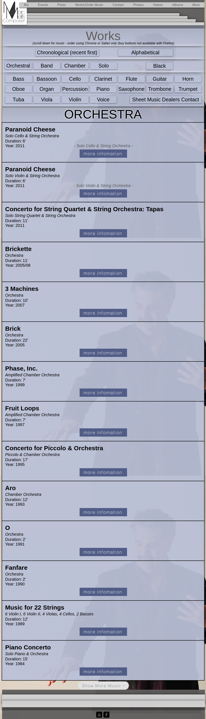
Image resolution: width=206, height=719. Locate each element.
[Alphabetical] (145, 52)
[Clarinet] (103, 79)
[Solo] (103, 65)
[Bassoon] (46, 79)
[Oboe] (18, 89)
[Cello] (75, 79)
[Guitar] (159, 79)
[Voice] (103, 99)
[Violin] (75, 99)
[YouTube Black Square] (99, 715)
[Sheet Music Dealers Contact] (165, 99)
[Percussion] (75, 89)
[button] (89, 5)
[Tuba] (18, 99)
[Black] (159, 66)
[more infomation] (103, 153)
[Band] (46, 65)
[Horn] (188, 79)
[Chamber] (75, 65)
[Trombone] (159, 89)
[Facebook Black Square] (106, 715)
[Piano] (103, 89)
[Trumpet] (188, 89)
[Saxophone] (131, 89)
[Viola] (46, 99)
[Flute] (131, 79)
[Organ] (46, 89)
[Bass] (18, 79)
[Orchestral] (18, 65)
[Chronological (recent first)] (67, 52)
